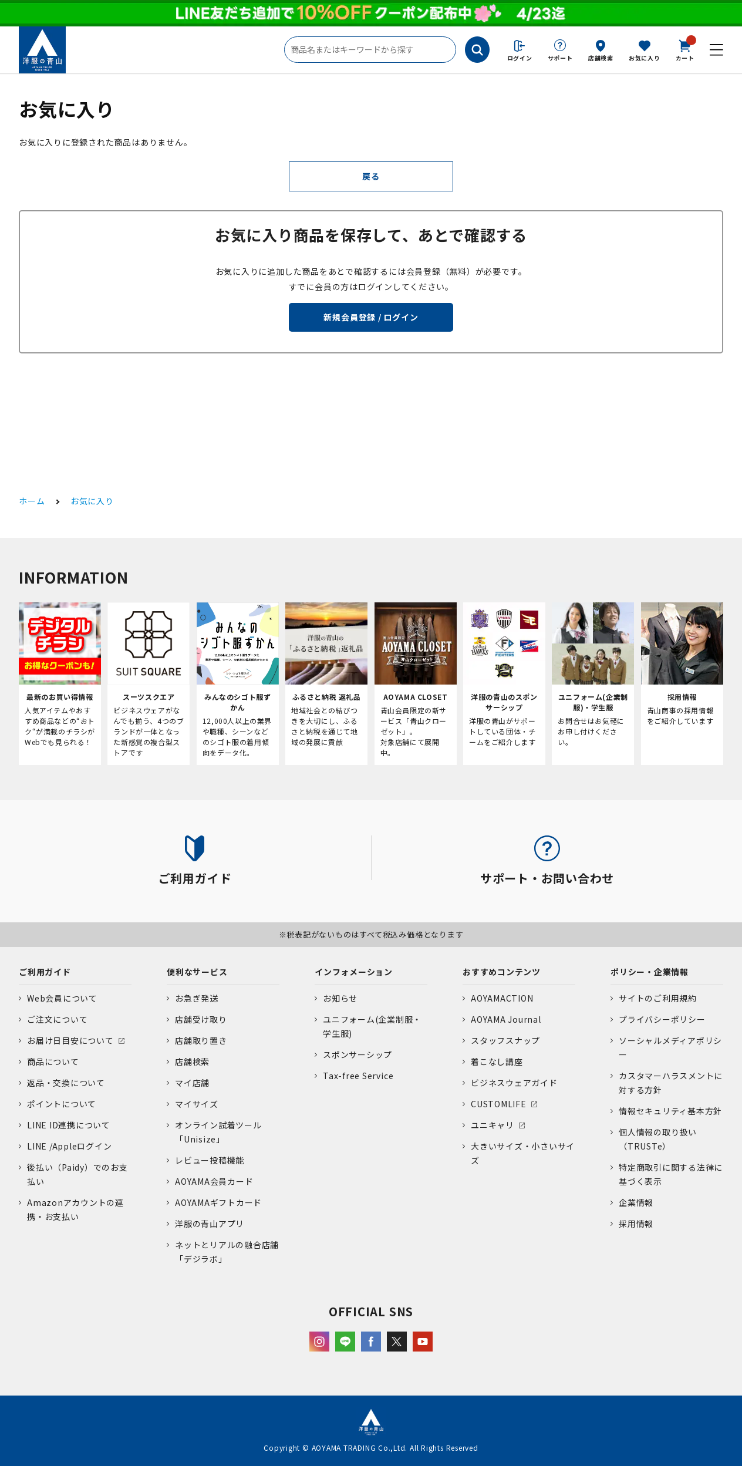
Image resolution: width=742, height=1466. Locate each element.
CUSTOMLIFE (499, 1104)
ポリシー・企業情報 (650, 972)
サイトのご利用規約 (658, 998)
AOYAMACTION (502, 998)
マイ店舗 (192, 1082)
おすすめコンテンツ (502, 972)
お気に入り (644, 57)
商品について (53, 1061)
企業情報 (636, 1202)
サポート (560, 57)
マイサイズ (196, 1104)
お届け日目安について (70, 1040)
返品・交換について (66, 1082)
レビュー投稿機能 (209, 1160)
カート (685, 49)
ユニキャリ (492, 1125)
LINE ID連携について (68, 1125)
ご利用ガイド (45, 972)
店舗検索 (600, 57)
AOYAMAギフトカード (218, 1202)
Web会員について (62, 998)
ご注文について (57, 1019)
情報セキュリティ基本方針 (670, 1111)
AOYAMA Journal (506, 1019)
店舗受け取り (201, 1019)
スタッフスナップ (505, 1040)
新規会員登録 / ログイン (370, 317)
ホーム (32, 501)
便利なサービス (197, 972)
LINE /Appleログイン (69, 1146)
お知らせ (340, 998)
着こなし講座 (497, 1061)
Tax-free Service (358, 1075)
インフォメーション (354, 972)
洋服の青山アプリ (209, 1223)
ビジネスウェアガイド (514, 1082)
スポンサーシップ (357, 1054)
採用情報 (636, 1223)
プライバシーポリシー (662, 1019)
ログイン (519, 57)
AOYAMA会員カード (214, 1181)
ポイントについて (61, 1104)
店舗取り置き (201, 1040)
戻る (371, 176)
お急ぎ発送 (196, 998)
